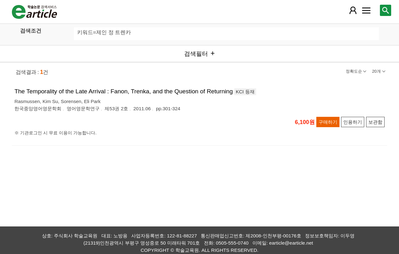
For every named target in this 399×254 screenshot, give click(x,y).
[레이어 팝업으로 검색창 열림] (385, 10)
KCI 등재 (245, 91)
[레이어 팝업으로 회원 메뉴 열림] (353, 10)
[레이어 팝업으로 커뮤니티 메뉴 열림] (366, 10)
